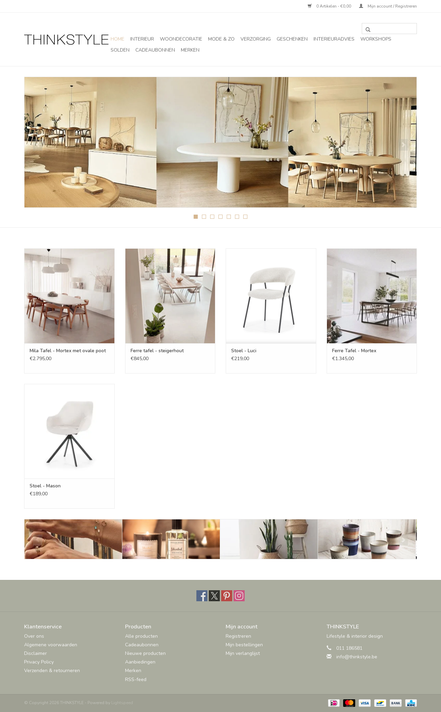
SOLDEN (120, 50)
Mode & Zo (221, 39)
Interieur (142, 39)
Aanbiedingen (140, 662)
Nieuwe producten (145, 653)
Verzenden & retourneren (52, 670)
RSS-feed (135, 679)
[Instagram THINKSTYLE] (239, 595)
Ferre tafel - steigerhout (157, 350)
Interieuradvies (334, 39)
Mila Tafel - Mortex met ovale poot (68, 350)
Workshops (375, 39)
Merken (190, 50)
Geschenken (292, 39)
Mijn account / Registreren (388, 6)
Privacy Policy (39, 662)
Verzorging (255, 39)
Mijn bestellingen (244, 644)
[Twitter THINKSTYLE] (214, 595)
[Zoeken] (389, 28)
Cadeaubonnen (155, 50)
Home (117, 39)
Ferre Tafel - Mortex (354, 350)
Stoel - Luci (243, 350)
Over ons (34, 636)
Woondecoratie (181, 39)
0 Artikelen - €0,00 (330, 6)
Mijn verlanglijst (243, 653)
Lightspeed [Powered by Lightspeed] (122, 702)
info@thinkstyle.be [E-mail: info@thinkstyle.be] (356, 657)
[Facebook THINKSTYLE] (201, 595)
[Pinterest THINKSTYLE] (226, 595)
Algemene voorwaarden (50, 644)
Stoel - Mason (45, 486)
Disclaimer (35, 653)
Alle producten (141, 636)
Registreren (238, 636)
